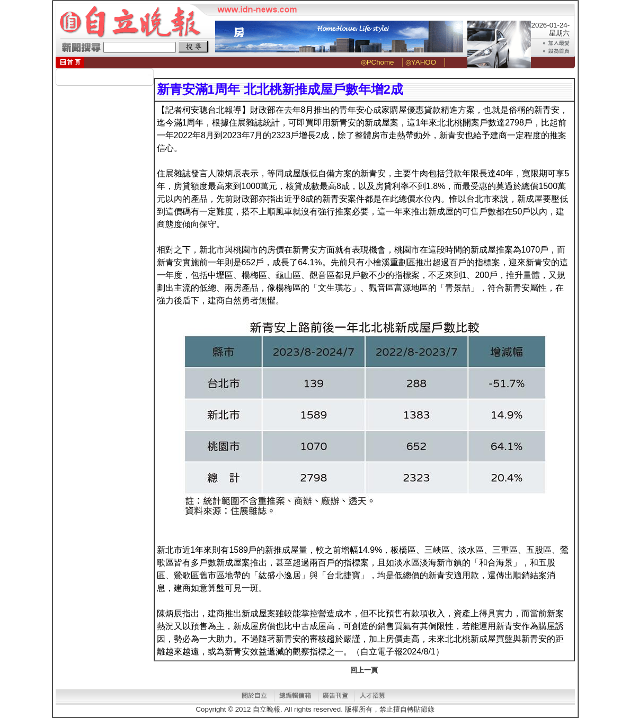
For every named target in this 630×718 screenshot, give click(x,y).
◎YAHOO (420, 62)
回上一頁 (364, 670)
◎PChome (377, 62)
